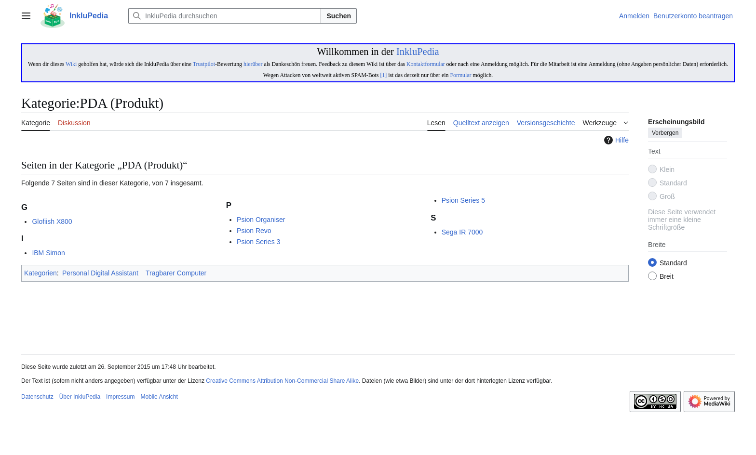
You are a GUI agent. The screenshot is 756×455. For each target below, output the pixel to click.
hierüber (252, 64)
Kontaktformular (425, 64)
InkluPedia (417, 51)
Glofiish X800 (52, 221)
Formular (460, 75)
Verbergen (665, 133)
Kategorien (40, 273)
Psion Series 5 (463, 200)
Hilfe (615, 140)
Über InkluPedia (79, 396)
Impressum (120, 396)
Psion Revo (254, 230)
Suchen (338, 16)
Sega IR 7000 (462, 232)
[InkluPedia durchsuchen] (224, 16)
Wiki (71, 64)
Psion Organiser (261, 219)
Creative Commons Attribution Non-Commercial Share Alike (282, 380)
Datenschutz (37, 396)
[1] (383, 75)
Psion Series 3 (258, 242)
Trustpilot (204, 64)
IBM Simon (48, 253)
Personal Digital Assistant (100, 273)
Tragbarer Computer (176, 273)
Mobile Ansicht (158, 396)
